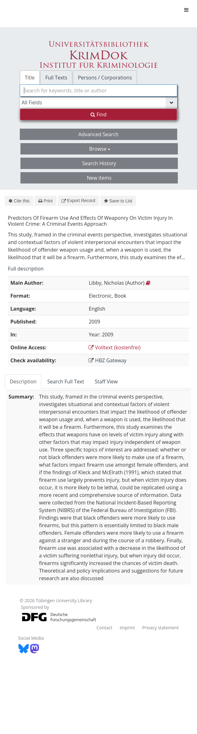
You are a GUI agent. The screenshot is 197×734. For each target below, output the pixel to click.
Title (30, 77)
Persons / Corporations (105, 77)
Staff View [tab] (106, 381)
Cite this (19, 200)
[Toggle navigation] (186, 10)
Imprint (127, 628)
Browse (100, 148)
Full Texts (56, 77)
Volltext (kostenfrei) (114, 347)
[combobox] (99, 90)
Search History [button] (99, 163)
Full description (26, 268)
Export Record (78, 200)
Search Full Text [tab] (65, 381)
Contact (104, 628)
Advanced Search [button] (99, 134)
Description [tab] (23, 381)
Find (98, 114)
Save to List (118, 200)
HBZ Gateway (107, 360)
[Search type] (99, 102)
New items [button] (99, 177)
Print (45, 200)
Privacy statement (160, 628)
